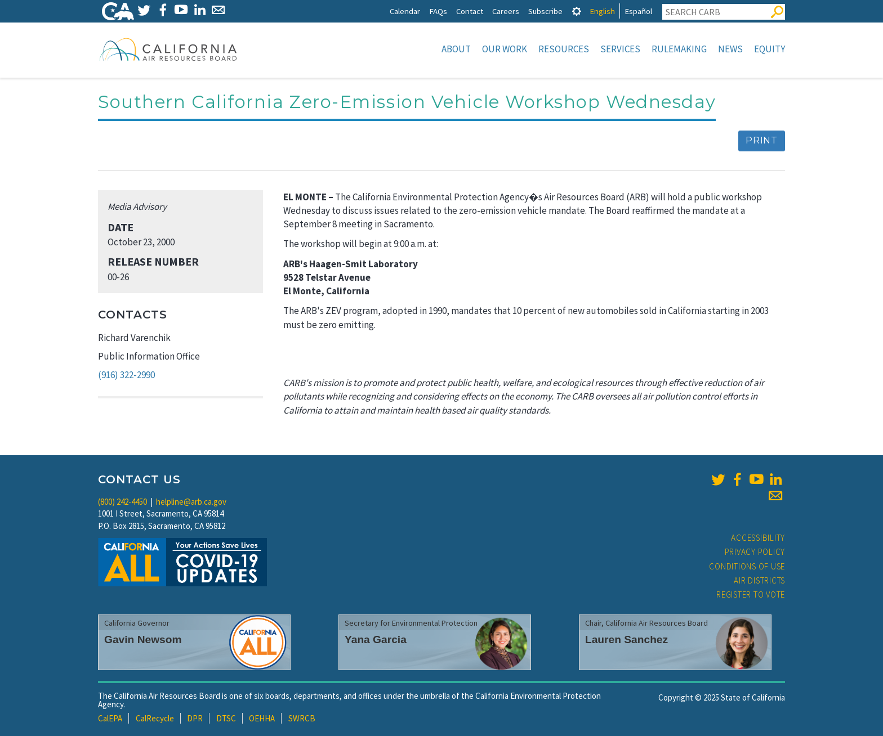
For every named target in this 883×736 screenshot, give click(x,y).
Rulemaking (679, 49)
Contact (469, 11)
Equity (769, 49)
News (730, 49)
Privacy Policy (755, 551)
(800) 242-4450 (122, 501)
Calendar (405, 11)
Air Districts (759, 580)
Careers (505, 11)
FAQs (438, 11)
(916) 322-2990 (126, 375)
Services (620, 49)
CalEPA (110, 718)
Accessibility (758, 537)
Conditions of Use (747, 566)
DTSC (226, 718)
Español (638, 11)
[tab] (577, 11)
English (602, 11)
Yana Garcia (376, 639)
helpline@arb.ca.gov (191, 501)
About (456, 49)
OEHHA (262, 718)
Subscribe (545, 11)
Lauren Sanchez (626, 639)
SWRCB (301, 718)
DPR (195, 718)
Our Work (504, 49)
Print (762, 140)
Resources (563, 49)
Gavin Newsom (143, 639)
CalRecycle (155, 718)
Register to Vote (750, 594)
